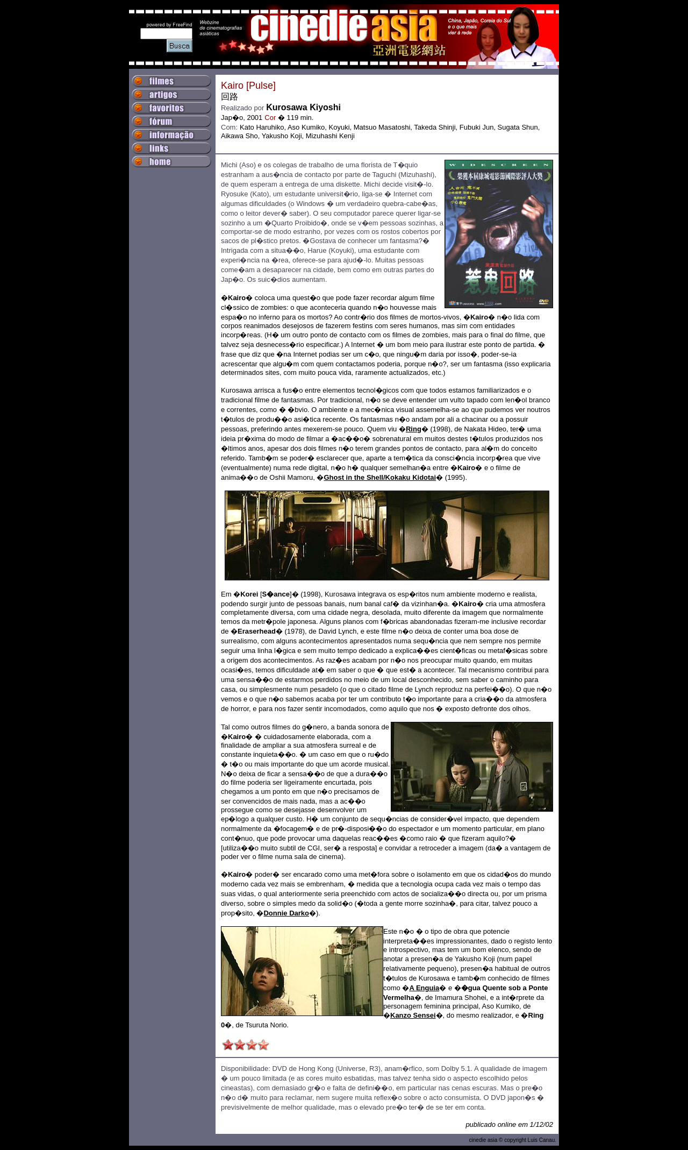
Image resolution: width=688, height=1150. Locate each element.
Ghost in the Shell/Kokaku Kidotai (380, 477)
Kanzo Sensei (413, 1015)
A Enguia (424, 988)
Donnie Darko (286, 913)
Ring (413, 429)
